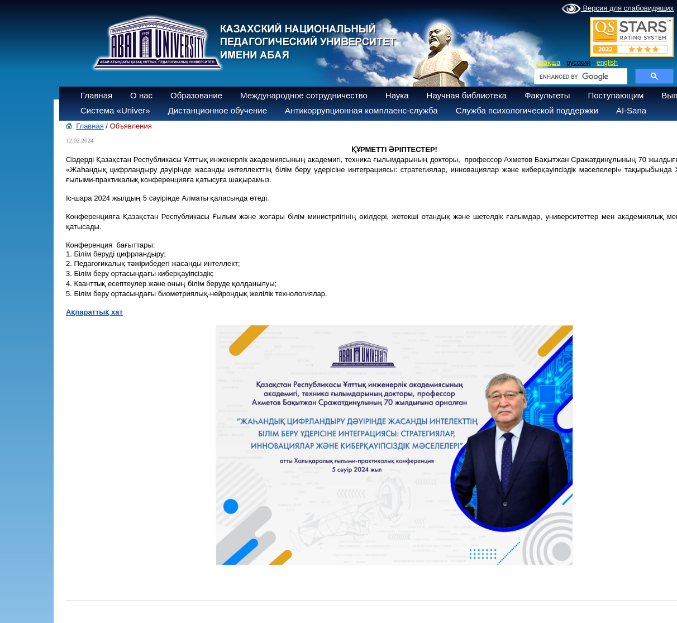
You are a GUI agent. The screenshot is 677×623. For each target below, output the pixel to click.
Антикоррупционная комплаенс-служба (361, 110)
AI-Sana (631, 110)
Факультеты (547, 95)
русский (578, 62)
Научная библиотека (467, 95)
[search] (579, 77)
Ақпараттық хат (94, 312)
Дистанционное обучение (217, 110)
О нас (141, 95)
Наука (397, 95)
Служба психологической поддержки (527, 110)
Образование (196, 95)
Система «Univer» (115, 110)
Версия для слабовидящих (617, 9)
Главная (96, 95)
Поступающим (615, 95)
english (607, 62)
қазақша (546, 62)
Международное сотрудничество (304, 95)
